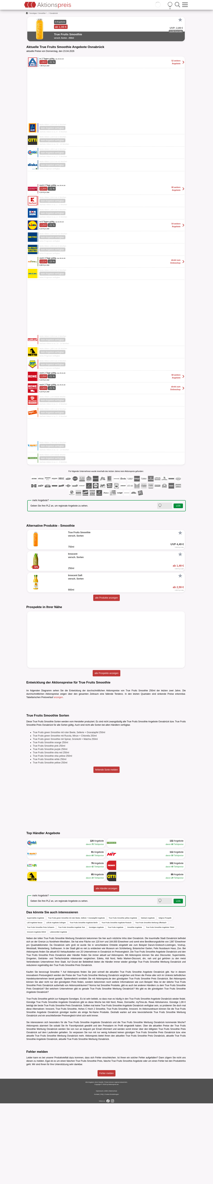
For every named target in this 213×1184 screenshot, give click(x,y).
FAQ (102, 1175)
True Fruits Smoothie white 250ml (49, 839)
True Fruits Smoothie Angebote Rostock (116, 1003)
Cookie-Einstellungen (112, 1175)
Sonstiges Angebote (96, 1008)
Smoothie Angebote (134, 1008)
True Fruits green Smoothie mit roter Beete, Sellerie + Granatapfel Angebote (76, 998)
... (47, 13)
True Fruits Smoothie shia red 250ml (51, 833)
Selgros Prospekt (164, 998)
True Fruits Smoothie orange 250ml (50, 823)
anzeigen (58, 697)
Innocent (133, 1089)
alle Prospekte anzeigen (106, 673)
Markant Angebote (148, 998)
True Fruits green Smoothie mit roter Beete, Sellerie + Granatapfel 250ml (69, 813)
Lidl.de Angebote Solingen (56, 1003)
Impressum (99, 1171)
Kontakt (96, 1175)
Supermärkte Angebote (35, 998)
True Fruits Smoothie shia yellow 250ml (52, 836)
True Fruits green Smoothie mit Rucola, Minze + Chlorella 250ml (65, 816)
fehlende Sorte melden (106, 850)
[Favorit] (180, 20)
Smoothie (41, 13)
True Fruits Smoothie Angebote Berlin (84, 1003)
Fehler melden (106, 1154)
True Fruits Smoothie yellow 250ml (50, 843)
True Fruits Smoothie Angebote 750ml (160, 1008)
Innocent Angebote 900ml (36, 1012)
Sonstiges (33, 13)
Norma (92, 1066)
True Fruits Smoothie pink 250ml (49, 826)
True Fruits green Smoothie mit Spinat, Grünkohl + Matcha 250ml (65, 819)
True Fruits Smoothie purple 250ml (50, 829)
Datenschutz (113, 1171)
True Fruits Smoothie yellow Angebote (123, 998)
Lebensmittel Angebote (58, 1012)
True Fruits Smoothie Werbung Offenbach (150, 1003)
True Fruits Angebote (115, 1008)
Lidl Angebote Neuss (34, 1003)
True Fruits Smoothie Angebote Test (71, 1008)
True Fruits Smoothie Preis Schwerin (40, 1008)
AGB (106, 1171)
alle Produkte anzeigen (106, 597)
